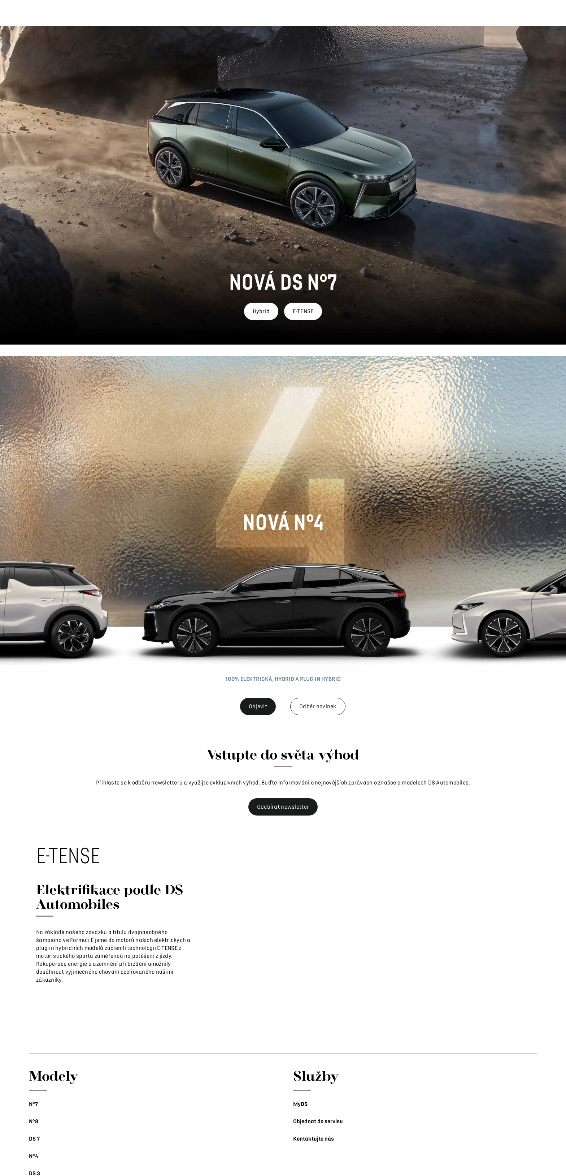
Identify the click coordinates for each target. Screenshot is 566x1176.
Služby (316, 1075)
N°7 (33, 1104)
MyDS (300, 1104)
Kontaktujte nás (313, 1139)
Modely (53, 1075)
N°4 (33, 1156)
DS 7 (34, 1139)
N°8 (33, 1121)
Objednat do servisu (318, 1121)
